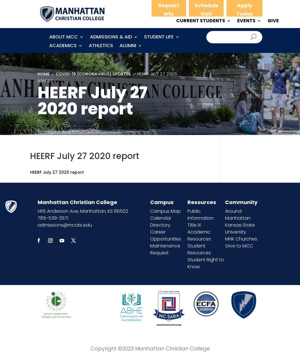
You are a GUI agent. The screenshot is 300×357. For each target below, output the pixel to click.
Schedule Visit (206, 9)
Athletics (101, 46)
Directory (160, 225)
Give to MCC (239, 246)
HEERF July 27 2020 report (57, 172)
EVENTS (246, 21)
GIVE (273, 21)
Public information (200, 214)
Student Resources (199, 249)
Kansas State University (240, 228)
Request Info (168, 9)
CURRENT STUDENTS (200, 21)
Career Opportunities (165, 235)
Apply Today (244, 9)
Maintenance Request (165, 249)
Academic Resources (199, 235)
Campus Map (165, 211)
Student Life (159, 37)
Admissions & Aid (111, 37)
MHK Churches (241, 239)
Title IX (194, 225)
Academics (63, 46)
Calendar (160, 218)
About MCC (63, 37)
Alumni (127, 46)
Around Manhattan (238, 214)
